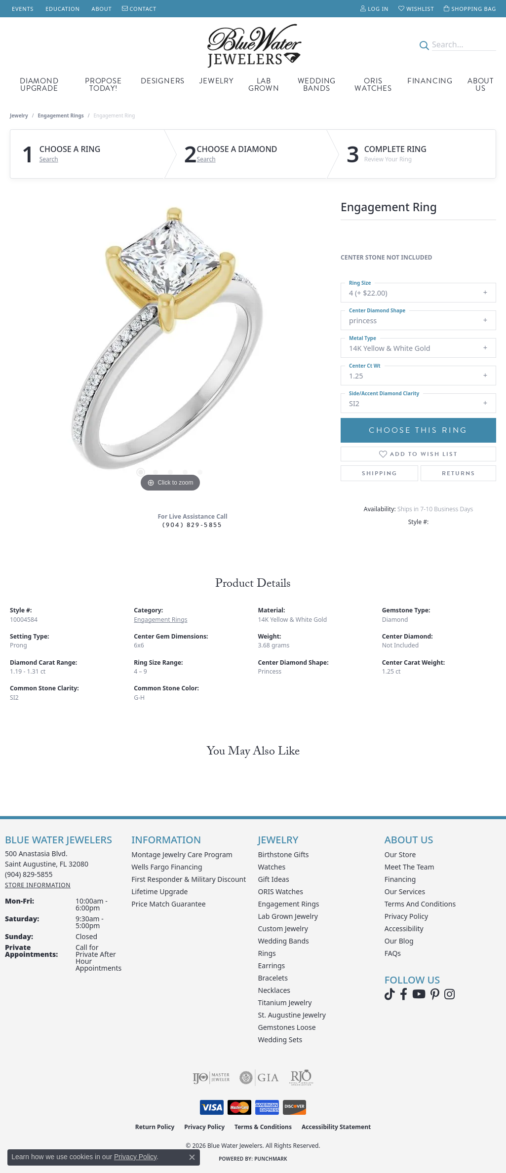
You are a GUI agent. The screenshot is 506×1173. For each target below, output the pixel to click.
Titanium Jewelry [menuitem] (285, 1002)
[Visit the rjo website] (301, 1077)
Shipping (379, 473)
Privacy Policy (406, 916)
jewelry (19, 115)
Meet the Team (409, 866)
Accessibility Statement (336, 1127)
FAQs (393, 953)
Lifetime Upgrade (159, 891)
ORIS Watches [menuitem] (280, 891)
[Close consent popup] (192, 1157)
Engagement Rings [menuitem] (288, 903)
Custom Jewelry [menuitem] (283, 928)
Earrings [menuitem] (271, 965)
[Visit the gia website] (259, 1077)
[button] (374, 8)
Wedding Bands (317, 85)
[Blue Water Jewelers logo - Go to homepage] (253, 45)
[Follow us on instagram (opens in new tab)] (449, 994)
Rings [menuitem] (267, 953)
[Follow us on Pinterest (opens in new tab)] (434, 994)
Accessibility (404, 928)
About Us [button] (480, 85)
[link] (22, 8)
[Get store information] (38, 885)
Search (48, 159)
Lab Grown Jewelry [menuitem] (288, 916)
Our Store (400, 854)
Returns (458, 473)
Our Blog (399, 941)
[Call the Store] (29, 874)
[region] (170, 346)
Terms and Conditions (420, 903)
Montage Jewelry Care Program (182, 854)
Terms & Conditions (263, 1127)
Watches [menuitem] (272, 866)
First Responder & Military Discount (188, 879)
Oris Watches (373, 85)
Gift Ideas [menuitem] (273, 879)
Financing (430, 81)
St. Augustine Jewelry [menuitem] (292, 1015)
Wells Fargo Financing (166, 866)
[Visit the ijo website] (211, 1077)
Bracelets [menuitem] (273, 978)
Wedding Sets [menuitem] (280, 1039)
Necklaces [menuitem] (274, 990)
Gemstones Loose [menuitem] (287, 1027)
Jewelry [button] (216, 81)
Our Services (405, 891)
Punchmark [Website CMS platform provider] (270, 1158)
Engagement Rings (61, 115)
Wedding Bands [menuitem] (283, 941)
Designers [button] (163, 81)
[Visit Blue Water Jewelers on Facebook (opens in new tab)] (403, 994)
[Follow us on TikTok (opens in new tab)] (390, 994)
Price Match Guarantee (168, 903)
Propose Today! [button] (103, 85)
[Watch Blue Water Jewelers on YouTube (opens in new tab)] (419, 994)
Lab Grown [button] (263, 85)
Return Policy (155, 1127)
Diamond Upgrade (39, 85)
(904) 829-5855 (192, 525)
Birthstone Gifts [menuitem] (283, 854)
